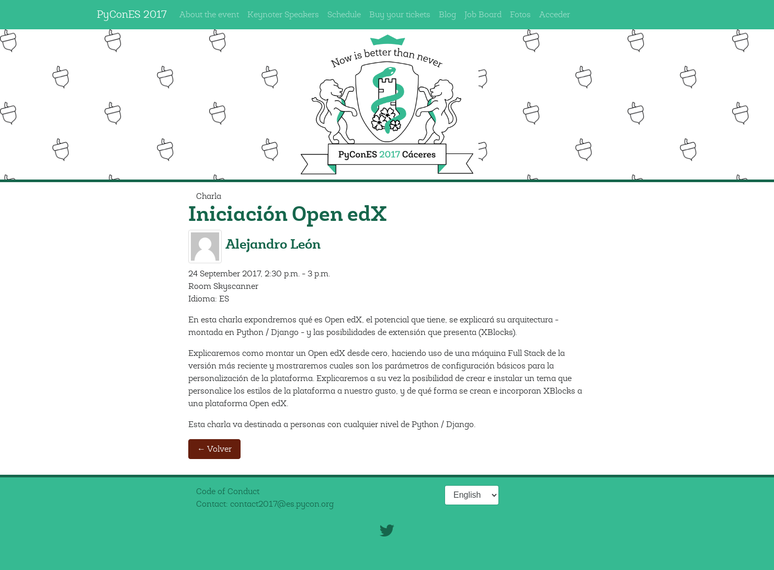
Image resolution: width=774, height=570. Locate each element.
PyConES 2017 (132, 14)
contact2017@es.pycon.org (282, 504)
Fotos (520, 14)
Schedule (344, 14)
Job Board (483, 14)
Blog (447, 14)
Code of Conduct (227, 491)
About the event (209, 14)
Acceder (554, 14)
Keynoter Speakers (283, 14)
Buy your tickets (399, 14)
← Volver (214, 449)
